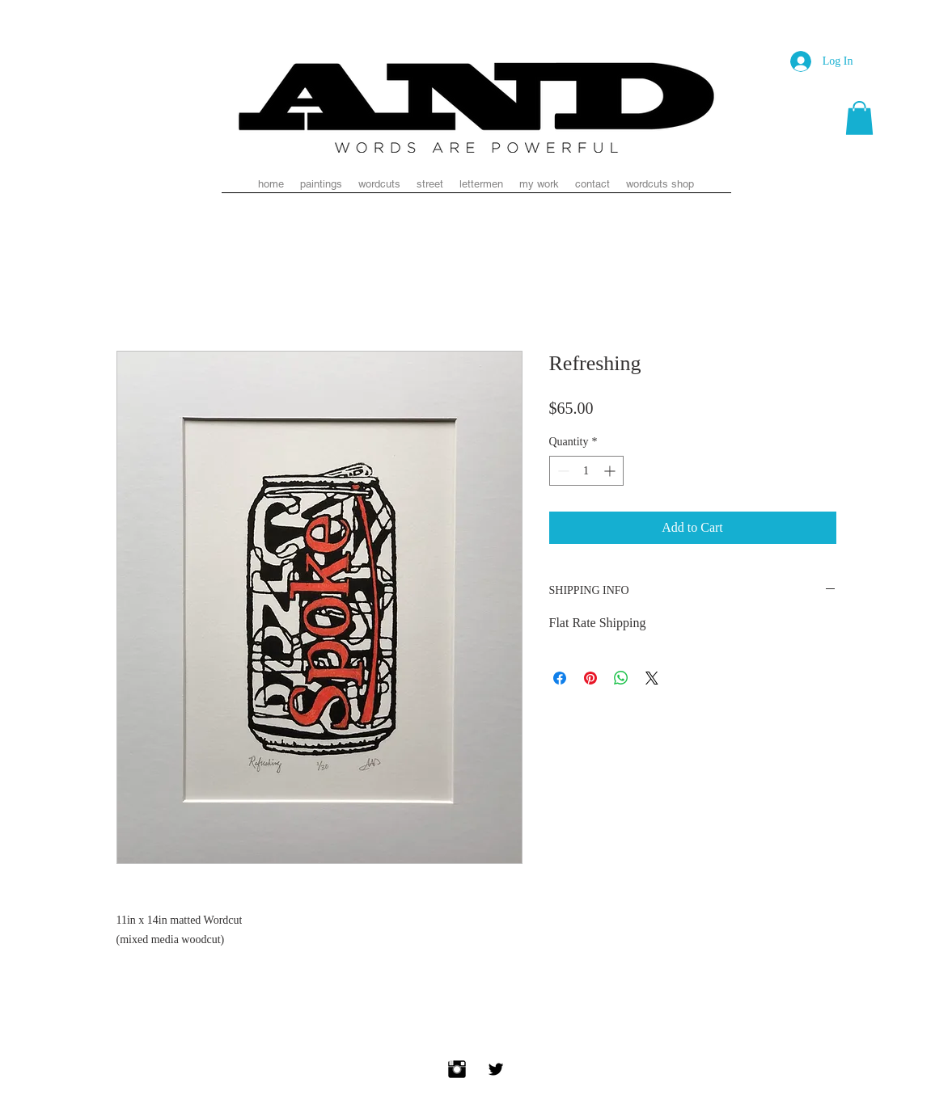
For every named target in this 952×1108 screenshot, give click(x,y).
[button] (859, 118)
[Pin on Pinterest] (590, 678)
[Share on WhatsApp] (621, 678)
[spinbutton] (586, 471)
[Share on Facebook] (559, 678)
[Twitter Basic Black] (496, 1069)
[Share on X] (652, 678)
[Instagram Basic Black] (457, 1069)
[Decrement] (562, 471)
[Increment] (611, 471)
